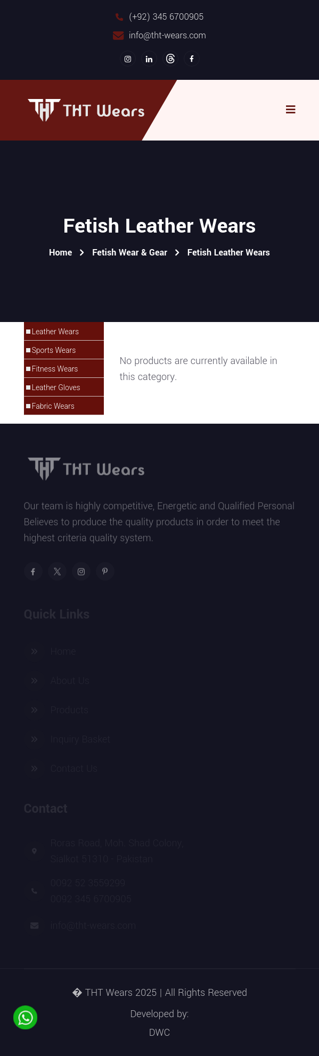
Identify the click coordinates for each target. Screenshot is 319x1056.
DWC (159, 1033)
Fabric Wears (53, 406)
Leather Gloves (56, 387)
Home (60, 252)
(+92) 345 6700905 (166, 17)
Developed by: (159, 1014)
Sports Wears (54, 350)
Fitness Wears (55, 369)
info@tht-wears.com (167, 35)
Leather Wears (55, 331)
